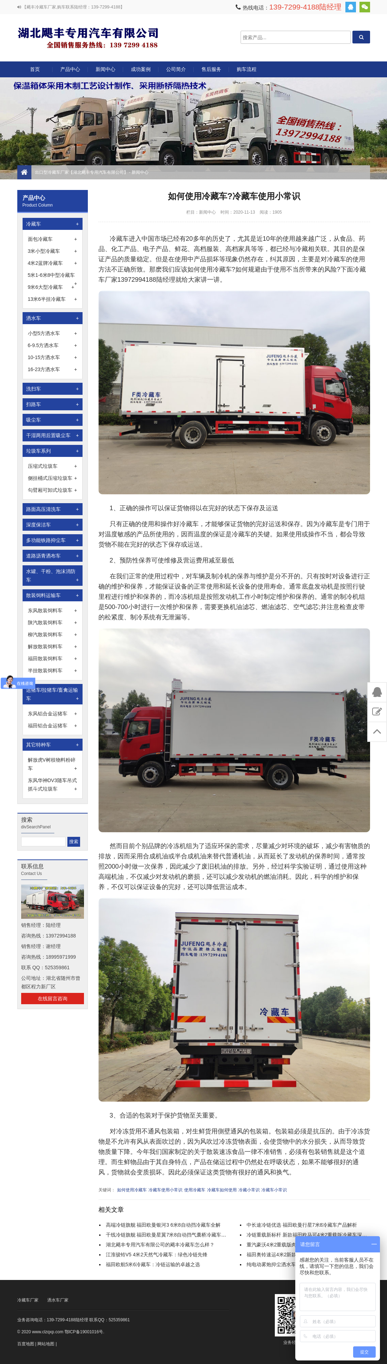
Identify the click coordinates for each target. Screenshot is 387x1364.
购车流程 (246, 69)
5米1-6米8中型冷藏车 (52, 275)
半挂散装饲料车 (52, 670)
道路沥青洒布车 (52, 556)
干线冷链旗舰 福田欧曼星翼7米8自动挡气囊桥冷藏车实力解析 (173, 1235)
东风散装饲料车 (52, 610)
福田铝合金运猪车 (52, 725)
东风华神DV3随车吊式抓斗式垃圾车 (52, 785)
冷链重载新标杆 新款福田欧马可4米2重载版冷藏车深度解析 (312, 1235)
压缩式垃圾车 (52, 466)
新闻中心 (105, 69)
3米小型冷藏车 (52, 251)
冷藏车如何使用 (222, 1189)
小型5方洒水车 (52, 333)
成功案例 (141, 69)
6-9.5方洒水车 (52, 345)
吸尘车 (52, 420)
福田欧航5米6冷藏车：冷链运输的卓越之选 (153, 1264)
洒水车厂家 (57, 1300)
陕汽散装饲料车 (52, 622)
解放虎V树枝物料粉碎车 (52, 765)
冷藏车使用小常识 (165, 1189)
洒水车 (52, 318)
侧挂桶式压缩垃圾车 (52, 478)
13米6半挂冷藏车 (52, 299)
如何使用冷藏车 (132, 1189)
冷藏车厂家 (27, 1300)
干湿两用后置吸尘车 (52, 435)
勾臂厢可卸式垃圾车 (52, 490)
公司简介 (176, 69)
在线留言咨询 (52, 998)
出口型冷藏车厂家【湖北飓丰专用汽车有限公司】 (87, 37)
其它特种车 (52, 744)
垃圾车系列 (52, 451)
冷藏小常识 (249, 1189)
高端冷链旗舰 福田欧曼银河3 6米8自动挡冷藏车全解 (163, 1225)
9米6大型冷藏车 (51, 287)
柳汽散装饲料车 (52, 634)
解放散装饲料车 (52, 646)
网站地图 (45, 1343)
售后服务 (211, 69)
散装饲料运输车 (52, 595)
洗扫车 (52, 389)
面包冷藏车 (52, 239)
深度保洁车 (52, 524)
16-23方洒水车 (52, 369)
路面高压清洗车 (52, 509)
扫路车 (52, 404)
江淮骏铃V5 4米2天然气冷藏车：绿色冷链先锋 (157, 1254)
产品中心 (70, 71)
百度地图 (25, 1343)
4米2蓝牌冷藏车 (52, 263)
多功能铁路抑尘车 (52, 540)
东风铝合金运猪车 (52, 713)
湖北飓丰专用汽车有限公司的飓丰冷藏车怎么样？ (160, 1244)
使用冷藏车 (194, 1189)
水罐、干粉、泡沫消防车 (52, 576)
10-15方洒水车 (52, 357)
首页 (35, 69)
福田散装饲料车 (52, 658)
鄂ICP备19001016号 (84, 1331)
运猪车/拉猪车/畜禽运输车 (52, 695)
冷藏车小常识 (274, 1189)
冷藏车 (52, 224)
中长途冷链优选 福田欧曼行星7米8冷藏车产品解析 (302, 1225)
